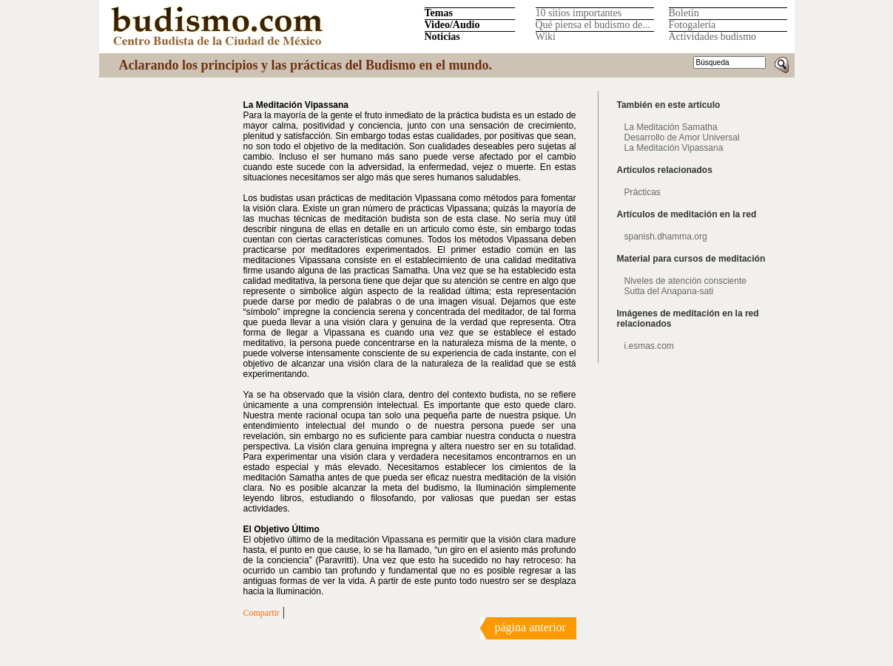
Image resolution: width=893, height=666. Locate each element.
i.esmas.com (649, 346)
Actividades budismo (713, 36)
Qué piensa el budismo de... (593, 24)
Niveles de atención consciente (685, 281)
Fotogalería (692, 24)
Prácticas (642, 192)
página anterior (530, 627)
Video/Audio (452, 24)
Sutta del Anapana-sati (669, 291)
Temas (439, 12)
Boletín (684, 12)
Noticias (442, 36)
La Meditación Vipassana (674, 148)
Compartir (261, 613)
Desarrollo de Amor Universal (682, 137)
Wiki (546, 36)
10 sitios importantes (579, 12)
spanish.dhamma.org (665, 236)
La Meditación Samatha (671, 127)
